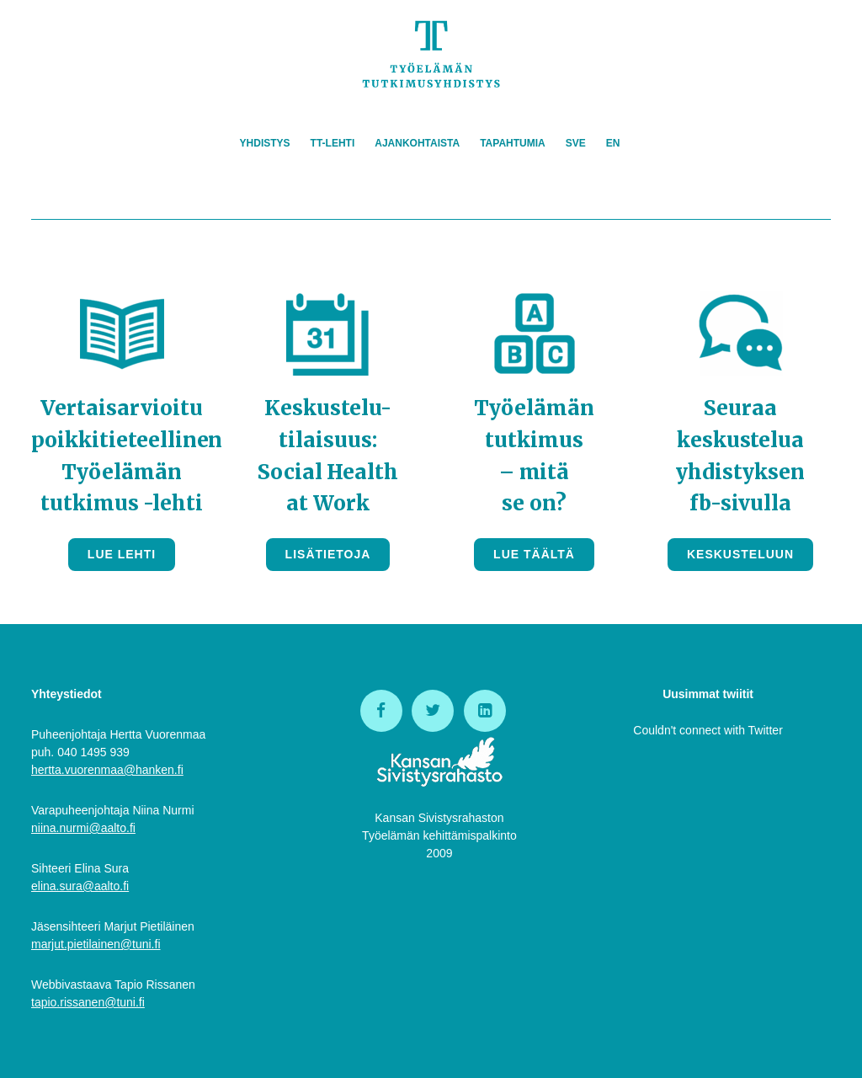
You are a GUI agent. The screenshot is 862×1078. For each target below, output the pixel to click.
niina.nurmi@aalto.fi (83, 828)
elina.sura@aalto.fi (80, 886)
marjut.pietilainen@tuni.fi (96, 944)
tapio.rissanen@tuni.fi (88, 1002)
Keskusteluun (740, 554)
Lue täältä (534, 554)
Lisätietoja (328, 554)
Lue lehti (122, 554)
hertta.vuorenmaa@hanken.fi (107, 769)
